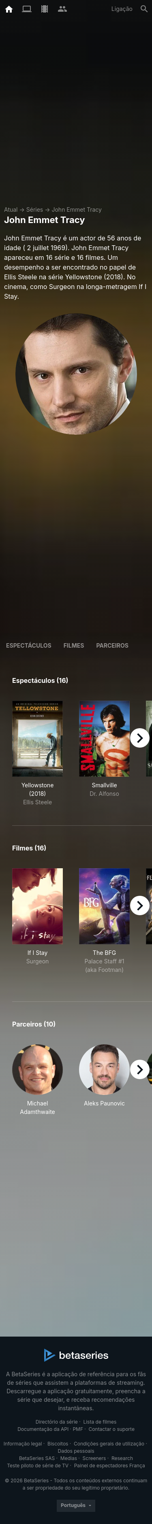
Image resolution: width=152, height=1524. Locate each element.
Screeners (94, 1458)
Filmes (74, 645)
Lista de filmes (99, 1422)
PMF (78, 1429)
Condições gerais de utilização (109, 1444)
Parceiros (112, 645)
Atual (11, 209)
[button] (37, 1080)
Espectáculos (28, 645)
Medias (68, 1458)
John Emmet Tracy (76, 209)
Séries (34, 209)
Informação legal (23, 1444)
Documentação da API (43, 1429)
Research (122, 1458)
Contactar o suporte (112, 1429)
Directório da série (57, 1422)
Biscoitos (57, 1444)
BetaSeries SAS (37, 1458)
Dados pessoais (76, 1451)
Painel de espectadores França (109, 1465)
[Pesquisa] (144, 9)
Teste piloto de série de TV (38, 1465)
